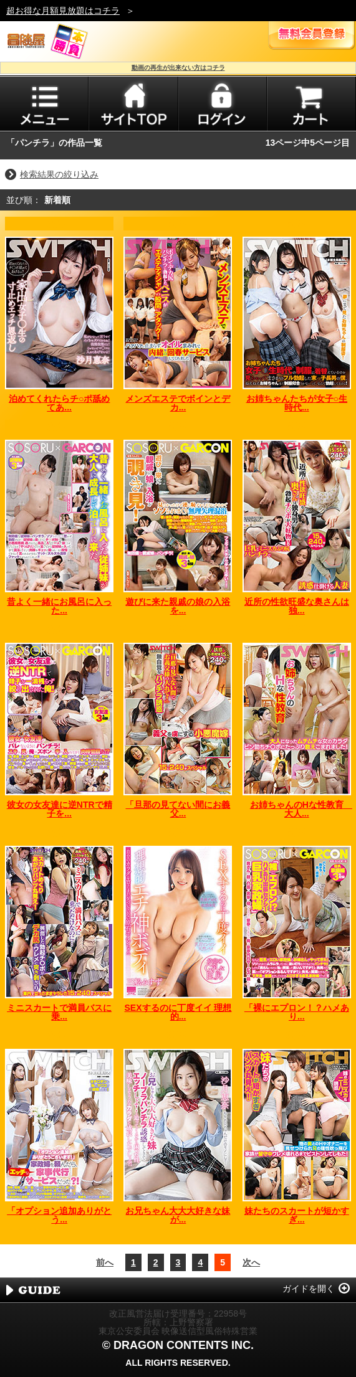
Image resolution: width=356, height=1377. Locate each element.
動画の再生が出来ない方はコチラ (178, 67)
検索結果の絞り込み (59, 174)
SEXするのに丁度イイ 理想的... (178, 1012)
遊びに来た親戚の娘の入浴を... (177, 606)
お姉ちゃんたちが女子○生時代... (296, 403)
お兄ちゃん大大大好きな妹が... (177, 1215)
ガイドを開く (308, 1289)
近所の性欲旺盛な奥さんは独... (296, 606)
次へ (251, 1262)
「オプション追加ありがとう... (59, 1215)
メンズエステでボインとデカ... (177, 403)
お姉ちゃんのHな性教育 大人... (301, 809)
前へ (104, 1262)
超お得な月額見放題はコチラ (63, 11)
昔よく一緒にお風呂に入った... (59, 606)
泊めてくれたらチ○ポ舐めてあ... (59, 403)
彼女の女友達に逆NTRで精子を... (59, 809)
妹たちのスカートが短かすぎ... (296, 1215)
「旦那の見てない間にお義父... (177, 809)
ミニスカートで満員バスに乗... (59, 1012)
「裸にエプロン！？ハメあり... (296, 1012)
